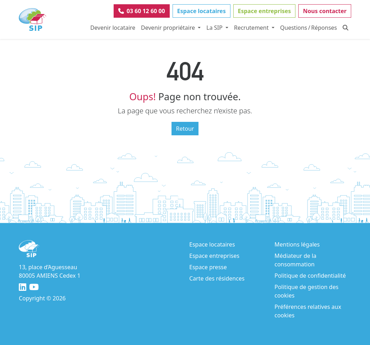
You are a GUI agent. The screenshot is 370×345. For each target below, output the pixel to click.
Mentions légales (297, 244)
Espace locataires (201, 11)
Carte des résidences (217, 278)
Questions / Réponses (308, 28)
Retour (185, 128)
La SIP (215, 28)
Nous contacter (325, 11)
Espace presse (208, 267)
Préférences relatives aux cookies (307, 311)
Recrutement (252, 28)
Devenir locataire (112, 28)
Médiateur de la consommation (295, 260)
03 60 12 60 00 (141, 11)
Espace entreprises (264, 11)
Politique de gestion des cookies (306, 291)
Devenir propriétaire (168, 28)
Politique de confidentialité (310, 275)
